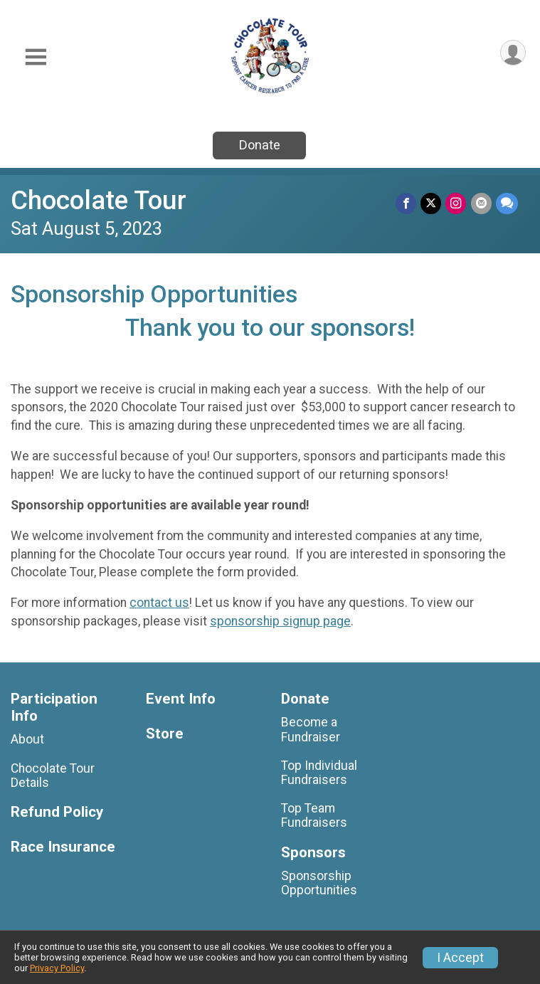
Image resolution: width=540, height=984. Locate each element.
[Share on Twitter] (431, 203)
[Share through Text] (507, 203)
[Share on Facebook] (406, 203)
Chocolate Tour (98, 200)
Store (165, 734)
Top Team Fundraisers (314, 815)
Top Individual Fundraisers (319, 772)
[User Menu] (512, 53)
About (27, 739)
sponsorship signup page (280, 621)
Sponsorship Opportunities (319, 883)
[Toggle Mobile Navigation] (35, 57)
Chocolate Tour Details (53, 775)
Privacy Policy (57, 968)
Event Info (181, 699)
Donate (259, 144)
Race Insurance (63, 847)
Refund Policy (57, 812)
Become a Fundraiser (310, 729)
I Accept (460, 958)
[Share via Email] (481, 203)
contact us (159, 603)
